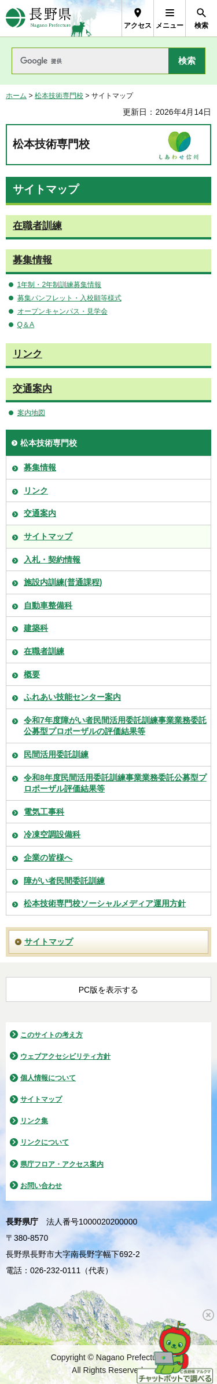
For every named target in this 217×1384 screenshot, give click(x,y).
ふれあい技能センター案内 (72, 697)
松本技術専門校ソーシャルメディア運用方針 (105, 903)
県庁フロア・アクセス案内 (62, 1164)
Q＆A (26, 325)
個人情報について (48, 1078)
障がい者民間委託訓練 (64, 880)
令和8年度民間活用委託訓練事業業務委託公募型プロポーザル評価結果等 (115, 783)
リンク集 (34, 1121)
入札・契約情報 (52, 559)
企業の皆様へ (48, 857)
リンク (27, 353)
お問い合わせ (41, 1186)
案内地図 (31, 413)
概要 (32, 674)
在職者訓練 (37, 225)
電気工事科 (44, 811)
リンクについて (44, 1142)
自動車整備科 (48, 605)
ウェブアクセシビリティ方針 (65, 1056)
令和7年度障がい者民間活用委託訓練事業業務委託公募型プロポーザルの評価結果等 (115, 725)
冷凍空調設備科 (52, 834)
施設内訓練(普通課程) (63, 582)
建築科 (36, 628)
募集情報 (32, 260)
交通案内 (32, 388)
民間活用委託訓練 (56, 754)
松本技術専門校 (59, 96)
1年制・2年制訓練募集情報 (59, 285)
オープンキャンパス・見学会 (62, 311)
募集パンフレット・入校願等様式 (69, 298)
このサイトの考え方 (51, 1035)
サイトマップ (48, 536)
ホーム (16, 96)
